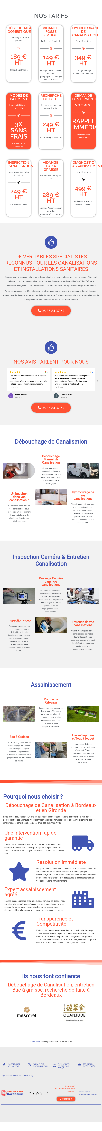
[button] (97, 383)
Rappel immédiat (87, 124)
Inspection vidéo (19, 624)
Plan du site (35, 1045)
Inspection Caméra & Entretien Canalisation (51, 563)
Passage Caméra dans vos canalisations (51, 584)
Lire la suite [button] (14, 389)
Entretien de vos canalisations (83, 626)
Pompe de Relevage (51, 704)
